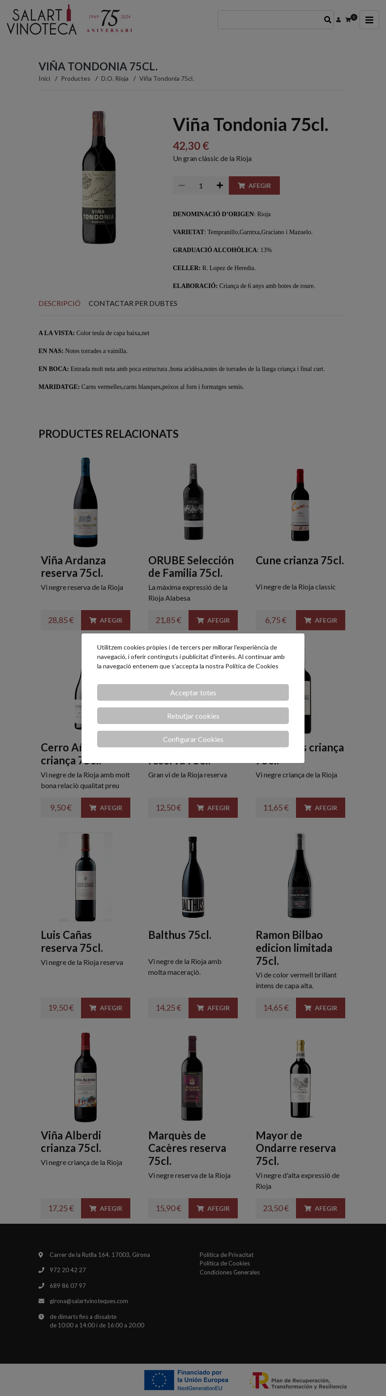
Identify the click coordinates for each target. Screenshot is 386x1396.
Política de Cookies (252, 666)
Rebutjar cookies (193, 715)
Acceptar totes (193, 692)
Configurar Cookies (193, 739)
